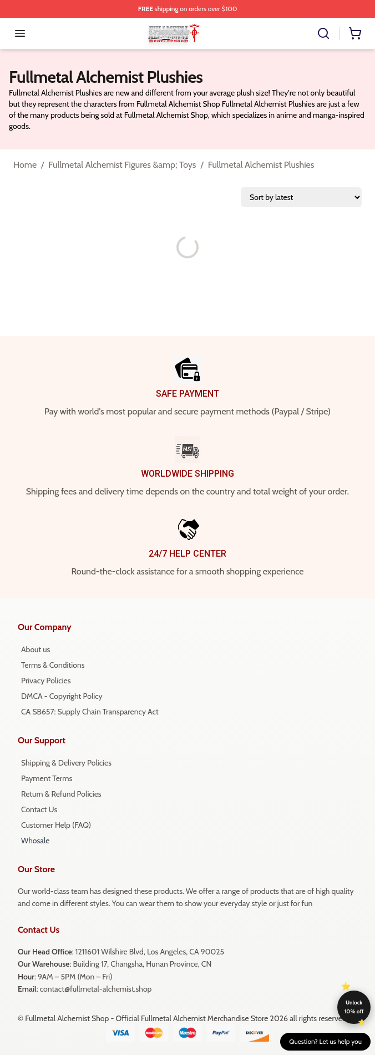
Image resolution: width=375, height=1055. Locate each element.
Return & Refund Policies (61, 794)
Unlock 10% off (354, 1007)
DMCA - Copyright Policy (62, 696)
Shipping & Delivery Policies (66, 763)
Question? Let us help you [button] (325, 1041)
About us (35, 649)
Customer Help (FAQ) (56, 825)
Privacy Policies (45, 681)
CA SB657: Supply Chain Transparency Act (90, 712)
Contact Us (39, 809)
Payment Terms (46, 778)
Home (25, 164)
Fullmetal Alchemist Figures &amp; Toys (122, 164)
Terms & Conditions (53, 665)
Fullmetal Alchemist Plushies (261, 164)
